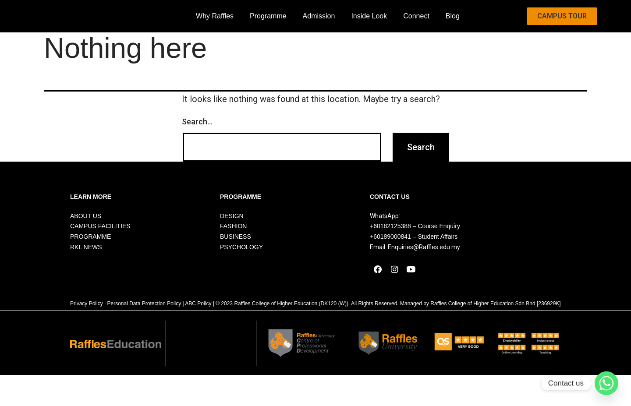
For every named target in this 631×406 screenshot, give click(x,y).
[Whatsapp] (606, 383)
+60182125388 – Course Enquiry (415, 249)
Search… (197, 144)
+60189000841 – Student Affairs (413, 259)
